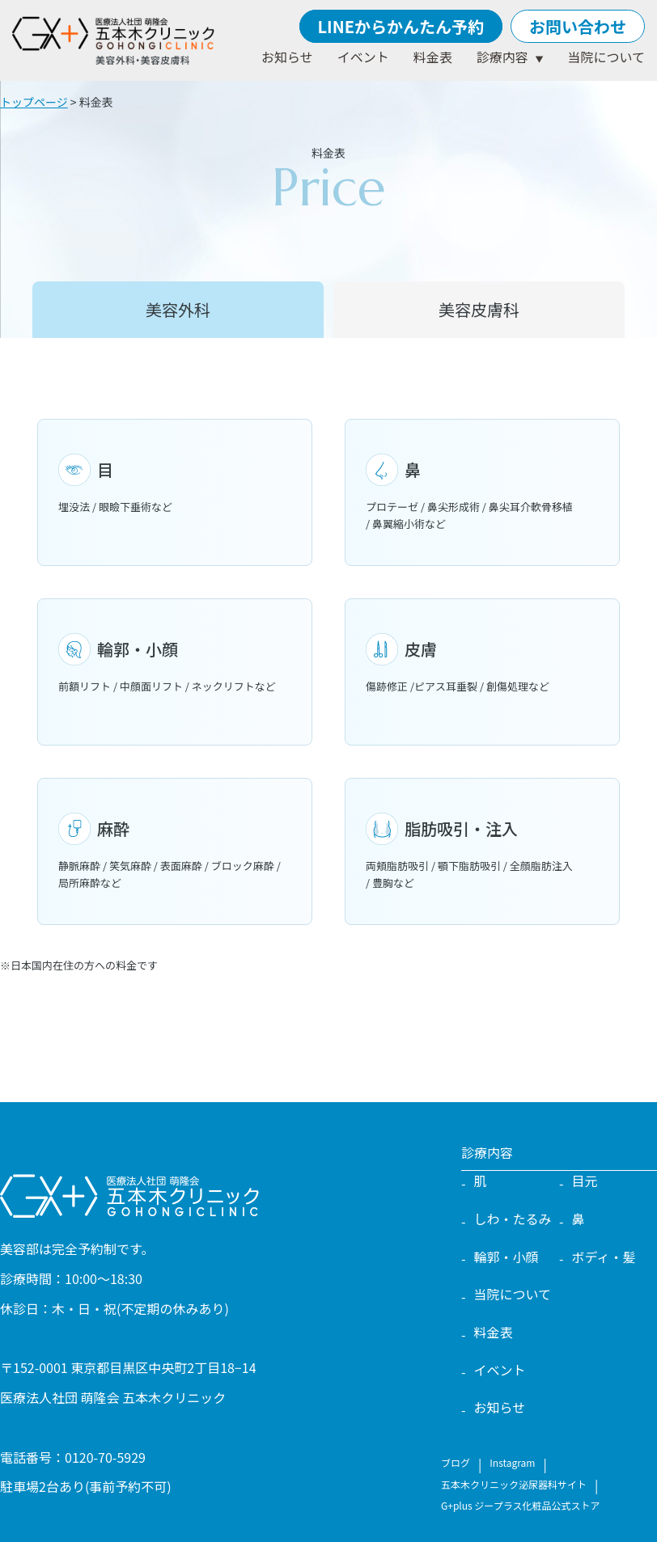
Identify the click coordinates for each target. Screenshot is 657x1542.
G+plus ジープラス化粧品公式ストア (520, 1505)
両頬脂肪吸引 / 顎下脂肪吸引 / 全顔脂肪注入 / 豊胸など (482, 851)
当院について (606, 56)
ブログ (455, 1462)
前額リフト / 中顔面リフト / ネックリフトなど (174, 663)
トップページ (34, 102)
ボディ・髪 (604, 1256)
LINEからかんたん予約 (401, 26)
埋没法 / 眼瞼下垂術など (174, 484)
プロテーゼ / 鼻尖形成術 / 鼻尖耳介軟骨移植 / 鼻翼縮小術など (482, 492)
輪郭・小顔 (506, 1256)
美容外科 (178, 309)
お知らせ (287, 56)
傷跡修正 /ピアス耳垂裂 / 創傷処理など (482, 663)
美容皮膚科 (479, 309)
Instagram (512, 1462)
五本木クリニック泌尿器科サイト (514, 1484)
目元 (585, 1180)
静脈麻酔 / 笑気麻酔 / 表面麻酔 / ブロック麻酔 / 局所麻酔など (174, 851)
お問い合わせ (577, 26)
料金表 (432, 56)
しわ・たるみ (513, 1218)
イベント (363, 56)
